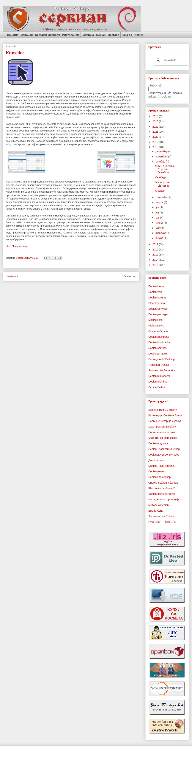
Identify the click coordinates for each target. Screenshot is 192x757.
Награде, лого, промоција (163, 499)
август (159, 202)
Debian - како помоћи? (161, 465)
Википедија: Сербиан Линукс (165, 415)
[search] (170, 60)
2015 (155, 254)
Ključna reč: (155, 85)
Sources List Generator (161, 370)
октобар (160, 161)
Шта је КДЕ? (155, 510)
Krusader (160, 190)
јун (157, 212)
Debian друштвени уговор (163, 454)
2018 (155, 146)
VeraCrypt (160, 177)
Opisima (166, 96)
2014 (155, 259)
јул (157, 207)
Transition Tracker (158, 364)
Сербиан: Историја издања (164, 420)
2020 (155, 136)
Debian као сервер (159, 477)
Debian (101, 34)
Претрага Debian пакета (163, 78)
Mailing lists (155, 319)
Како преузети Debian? (162, 426)
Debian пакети (156, 471)
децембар (161, 151)
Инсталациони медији (161, 432)
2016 (155, 249)
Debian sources (157, 347)
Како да (127, 34)
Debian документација (161, 493)
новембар (161, 156)
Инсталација (71, 34)
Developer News (158, 353)
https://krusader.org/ (16, 246)
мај (157, 217)
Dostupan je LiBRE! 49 (162, 184)
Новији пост (12, 276)
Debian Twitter (156, 387)
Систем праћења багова (163, 482)
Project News (156, 325)
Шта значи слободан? (161, 488)
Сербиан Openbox (47, 34)
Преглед (113, 34)
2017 (155, 244)
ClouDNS (170, 521)
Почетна (12, 34)
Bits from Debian (158, 331)
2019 (155, 141)
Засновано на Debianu (161, 516)
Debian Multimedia (159, 342)
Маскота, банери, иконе (162, 437)
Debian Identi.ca (157, 381)
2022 (155, 126)
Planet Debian (156, 303)
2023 (155, 121)
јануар (159, 237)
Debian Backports (158, 336)
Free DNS (154, 521)
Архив (138, 34)
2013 (155, 264)
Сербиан (27, 34)
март (158, 227)
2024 (155, 116)
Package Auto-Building (161, 359)
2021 (155, 131)
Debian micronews (159, 375)
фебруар (161, 232)
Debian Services (157, 308)
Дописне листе (157, 460)
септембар (162, 197)
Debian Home (156, 286)
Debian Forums (157, 297)
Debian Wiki (155, 291)
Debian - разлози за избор (164, 449)
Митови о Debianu (159, 505)
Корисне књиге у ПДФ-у (162, 409)
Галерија (88, 34)
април (159, 222)
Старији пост (129, 276)
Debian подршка (158, 443)
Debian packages (158, 314)
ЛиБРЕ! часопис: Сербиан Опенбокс (165, 169)
